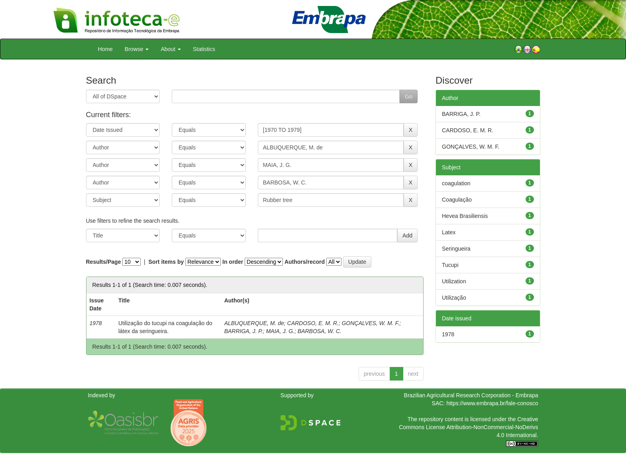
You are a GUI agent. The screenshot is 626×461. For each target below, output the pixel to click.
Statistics (204, 49)
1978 (448, 334)
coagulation (456, 183)
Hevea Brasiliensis (465, 216)
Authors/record (305, 262)
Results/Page (103, 262)
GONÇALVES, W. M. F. (370, 323)
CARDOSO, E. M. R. (313, 323)
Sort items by (166, 262)
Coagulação (457, 199)
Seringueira (456, 248)
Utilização (454, 297)
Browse (137, 49)
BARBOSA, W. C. (319, 331)
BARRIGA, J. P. (243, 331)
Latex (448, 232)
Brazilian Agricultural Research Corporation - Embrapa (471, 395)
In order (232, 262)
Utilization (454, 281)
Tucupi (450, 265)
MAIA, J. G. (280, 331)
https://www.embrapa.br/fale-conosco (492, 403)
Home (105, 49)
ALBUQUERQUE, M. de (254, 323)
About (171, 49)
